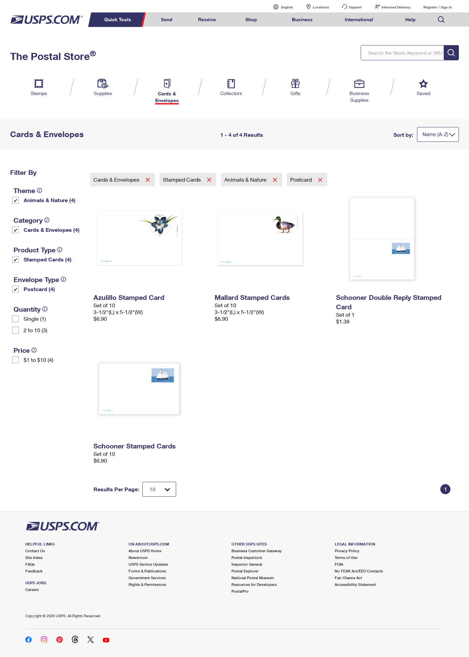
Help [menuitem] (410, 19)
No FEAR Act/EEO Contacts (359, 571)
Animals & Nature (246, 179)
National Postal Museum (252, 577)
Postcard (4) (39, 289)
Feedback (34, 571)
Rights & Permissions (147, 584)
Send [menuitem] (166, 19)
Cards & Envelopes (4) (52, 229)
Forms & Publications (147, 571)
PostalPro (240, 591)
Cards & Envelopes (117, 179)
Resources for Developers (254, 584)
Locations (321, 7)
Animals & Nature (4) (50, 200)
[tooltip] (39, 190)
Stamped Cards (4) (48, 259)
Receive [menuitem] (207, 19)
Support (355, 7)
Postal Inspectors (246, 557)
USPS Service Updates (148, 564)
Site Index (34, 557)
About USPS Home (145, 551)
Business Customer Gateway (256, 551)
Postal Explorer (244, 571)
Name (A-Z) (435, 134)
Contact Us (35, 551)
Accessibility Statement (355, 584)
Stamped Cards (182, 179)
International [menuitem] (359, 19)
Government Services (147, 577)
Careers (32, 589)
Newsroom (138, 557)
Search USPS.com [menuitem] (441, 19)
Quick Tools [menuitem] (117, 19)
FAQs (30, 564)
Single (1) (35, 318)
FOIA (339, 564)
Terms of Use (346, 557)
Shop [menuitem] (251, 19)
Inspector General (246, 564)
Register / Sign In (437, 7)
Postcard (301, 179)
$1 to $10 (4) (38, 359)
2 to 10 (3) (35, 330)
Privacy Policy (347, 551)
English (280, 7)
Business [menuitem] (302, 19)
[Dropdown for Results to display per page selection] (159, 489)
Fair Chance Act (348, 577)
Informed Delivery (396, 7)
